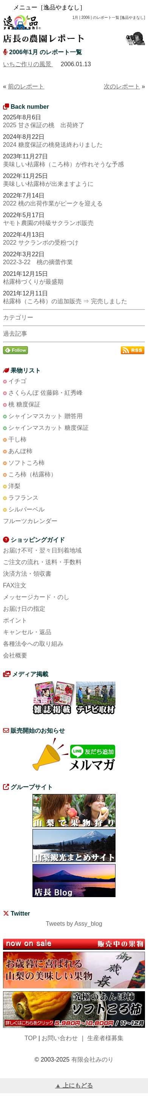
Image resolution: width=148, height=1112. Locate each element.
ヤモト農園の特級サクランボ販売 (48, 223)
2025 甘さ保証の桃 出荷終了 (44, 125)
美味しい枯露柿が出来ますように (48, 184)
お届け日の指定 (24, 608)
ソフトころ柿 (26, 462)
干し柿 (17, 439)
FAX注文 (14, 585)
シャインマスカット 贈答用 (45, 416)
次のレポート (122, 86)
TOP (31, 1038)
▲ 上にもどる (74, 1085)
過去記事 (15, 333)
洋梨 (14, 486)
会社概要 (15, 655)
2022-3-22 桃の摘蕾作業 (38, 262)
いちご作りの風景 (28, 64)
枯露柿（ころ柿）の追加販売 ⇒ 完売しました (65, 301)
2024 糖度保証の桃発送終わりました (53, 144)
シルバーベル (26, 509)
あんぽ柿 (20, 451)
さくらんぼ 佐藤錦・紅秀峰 (45, 392)
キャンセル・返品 (27, 632)
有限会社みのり (92, 1059)
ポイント (15, 620)
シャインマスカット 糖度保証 (48, 427)
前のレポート (26, 86)
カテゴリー (18, 317)
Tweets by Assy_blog (74, 923)
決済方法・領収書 (27, 573)
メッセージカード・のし (36, 597)
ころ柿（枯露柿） (32, 474)
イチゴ (17, 381)
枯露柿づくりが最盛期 (33, 281)
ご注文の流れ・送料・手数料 (42, 562)
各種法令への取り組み (33, 643)
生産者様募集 (105, 1038)
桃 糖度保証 (24, 404)
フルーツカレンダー (30, 521)
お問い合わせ (60, 1038)
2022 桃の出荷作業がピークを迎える (53, 203)
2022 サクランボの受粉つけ (41, 242)
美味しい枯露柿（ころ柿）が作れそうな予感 (63, 164)
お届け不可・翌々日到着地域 (42, 550)
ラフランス (23, 497)
